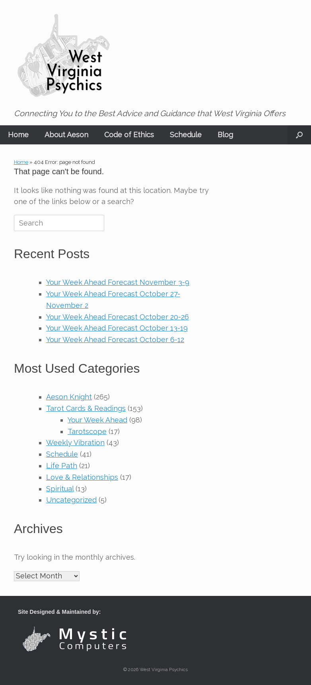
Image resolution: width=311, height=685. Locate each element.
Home (18, 134)
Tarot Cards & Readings (86, 408)
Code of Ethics (129, 134)
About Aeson (66, 134)
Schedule (186, 134)
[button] (299, 134)
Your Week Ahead (97, 420)
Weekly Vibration (75, 442)
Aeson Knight (69, 397)
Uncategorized (71, 500)
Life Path (61, 465)
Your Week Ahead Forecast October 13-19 (117, 328)
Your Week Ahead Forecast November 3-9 (117, 282)
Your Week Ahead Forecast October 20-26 (117, 317)
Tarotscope (87, 431)
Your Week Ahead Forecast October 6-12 (115, 339)
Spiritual (60, 489)
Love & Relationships (82, 477)
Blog (225, 134)
